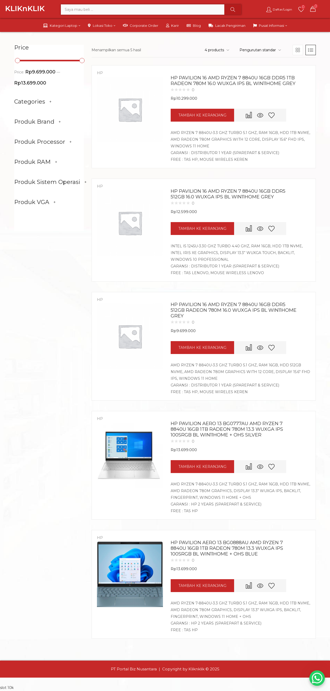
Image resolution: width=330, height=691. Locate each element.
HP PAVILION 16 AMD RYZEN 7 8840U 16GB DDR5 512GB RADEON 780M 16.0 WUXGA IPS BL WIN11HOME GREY (233, 310)
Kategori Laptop (61, 25)
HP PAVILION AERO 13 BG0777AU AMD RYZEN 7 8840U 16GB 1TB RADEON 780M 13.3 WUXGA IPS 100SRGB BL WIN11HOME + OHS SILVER (227, 429)
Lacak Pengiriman (227, 25)
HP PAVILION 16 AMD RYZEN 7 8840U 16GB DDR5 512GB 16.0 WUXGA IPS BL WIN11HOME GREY (228, 194)
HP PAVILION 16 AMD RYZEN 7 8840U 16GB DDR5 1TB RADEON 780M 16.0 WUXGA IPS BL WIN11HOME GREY (233, 80)
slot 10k (7, 687)
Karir (172, 25)
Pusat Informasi (270, 25)
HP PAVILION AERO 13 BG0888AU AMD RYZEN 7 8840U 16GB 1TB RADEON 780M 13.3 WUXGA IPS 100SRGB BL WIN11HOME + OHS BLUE (227, 548)
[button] (313, 8)
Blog (194, 25)
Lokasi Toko (101, 25)
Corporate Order (140, 25)
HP (100, 73)
